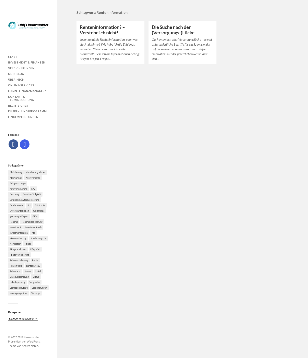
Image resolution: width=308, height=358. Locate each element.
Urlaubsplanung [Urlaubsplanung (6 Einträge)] (17, 282)
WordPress (33, 341)
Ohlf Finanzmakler (28, 337)
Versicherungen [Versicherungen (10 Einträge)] (39, 287)
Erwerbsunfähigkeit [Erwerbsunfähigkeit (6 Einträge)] (19, 210)
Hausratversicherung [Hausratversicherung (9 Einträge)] (32, 221)
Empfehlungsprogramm (27, 111)
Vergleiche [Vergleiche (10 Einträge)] (34, 282)
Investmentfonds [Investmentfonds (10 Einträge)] (33, 227)
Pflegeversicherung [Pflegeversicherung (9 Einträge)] (19, 254)
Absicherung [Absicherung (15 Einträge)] (16, 172)
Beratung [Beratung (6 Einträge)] (14, 194)
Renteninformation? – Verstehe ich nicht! (102, 29)
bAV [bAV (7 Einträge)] (33, 188)
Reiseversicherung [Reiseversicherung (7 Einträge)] (19, 260)
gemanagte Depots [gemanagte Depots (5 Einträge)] (19, 216)
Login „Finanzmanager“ (27, 91)
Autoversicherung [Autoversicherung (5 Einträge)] (18, 188)
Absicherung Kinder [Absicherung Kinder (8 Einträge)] (35, 172)
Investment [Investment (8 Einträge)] (15, 227)
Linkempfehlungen (23, 117)
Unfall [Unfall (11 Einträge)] (38, 271)
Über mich (16, 79)
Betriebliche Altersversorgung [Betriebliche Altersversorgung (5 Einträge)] (24, 199)
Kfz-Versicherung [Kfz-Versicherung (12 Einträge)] (18, 238)
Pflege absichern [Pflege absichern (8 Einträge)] (18, 249)
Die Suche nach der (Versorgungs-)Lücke (173, 29)
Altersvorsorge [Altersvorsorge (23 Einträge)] (33, 177)
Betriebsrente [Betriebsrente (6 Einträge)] (16, 205)
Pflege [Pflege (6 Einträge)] (28, 243)
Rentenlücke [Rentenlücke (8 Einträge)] (16, 265)
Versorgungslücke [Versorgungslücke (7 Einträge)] (18, 293)
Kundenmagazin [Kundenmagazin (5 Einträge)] (38, 238)
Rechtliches (18, 105)
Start (12, 56)
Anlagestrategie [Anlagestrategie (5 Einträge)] (18, 183)
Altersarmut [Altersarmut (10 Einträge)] (16, 177)
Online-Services (21, 85)
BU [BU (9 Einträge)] (29, 205)
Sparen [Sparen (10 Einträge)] (27, 271)
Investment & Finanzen (26, 62)
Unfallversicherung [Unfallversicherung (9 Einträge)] (19, 276)
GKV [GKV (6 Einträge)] (35, 216)
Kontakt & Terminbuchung (21, 98)
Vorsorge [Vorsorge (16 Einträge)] (35, 293)
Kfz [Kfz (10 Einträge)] (33, 232)
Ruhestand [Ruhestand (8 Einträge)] (15, 271)
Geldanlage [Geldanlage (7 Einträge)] (39, 210)
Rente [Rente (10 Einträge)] (35, 260)
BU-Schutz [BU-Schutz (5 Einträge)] (40, 205)
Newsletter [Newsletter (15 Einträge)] (15, 243)
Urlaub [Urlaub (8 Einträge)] (36, 276)
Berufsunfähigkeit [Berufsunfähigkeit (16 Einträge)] (32, 194)
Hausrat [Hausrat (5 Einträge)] (14, 221)
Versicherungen (21, 68)
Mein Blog (16, 74)
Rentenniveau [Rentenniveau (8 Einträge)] (33, 265)
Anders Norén (30, 345)
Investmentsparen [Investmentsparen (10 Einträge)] (19, 232)
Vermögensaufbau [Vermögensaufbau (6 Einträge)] (19, 287)
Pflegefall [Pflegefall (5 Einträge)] (35, 249)
